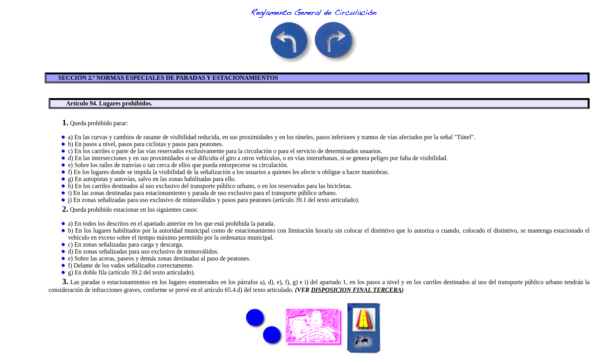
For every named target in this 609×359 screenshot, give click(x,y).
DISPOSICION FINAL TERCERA (356, 290)
